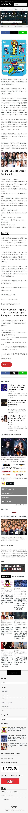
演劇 (4, 593)
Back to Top (14, 673)
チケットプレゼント (7, 501)
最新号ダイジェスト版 (8, 489)
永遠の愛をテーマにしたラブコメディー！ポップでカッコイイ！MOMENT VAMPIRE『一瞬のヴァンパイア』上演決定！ (7, 662)
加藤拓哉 (21, 624)
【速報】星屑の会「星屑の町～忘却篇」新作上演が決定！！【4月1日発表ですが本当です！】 (7, 631)
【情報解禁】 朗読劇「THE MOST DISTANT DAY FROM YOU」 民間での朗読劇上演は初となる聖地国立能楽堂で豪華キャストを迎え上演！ (20, 633)
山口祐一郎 (22, 653)
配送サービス (5, 497)
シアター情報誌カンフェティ (16, 9)
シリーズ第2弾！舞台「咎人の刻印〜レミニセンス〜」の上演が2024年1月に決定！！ (17, 402)
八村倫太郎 (23, 622)
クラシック (4, 698)
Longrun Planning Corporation (17, 810)
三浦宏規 (16, 653)
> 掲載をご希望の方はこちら (21, 504)
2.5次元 (17, 652)
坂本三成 (10, 655)
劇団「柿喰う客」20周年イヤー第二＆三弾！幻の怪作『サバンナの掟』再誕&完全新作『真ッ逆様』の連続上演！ (7, 599)
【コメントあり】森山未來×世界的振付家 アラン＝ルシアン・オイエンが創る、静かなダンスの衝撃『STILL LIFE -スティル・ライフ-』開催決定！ (20, 604)
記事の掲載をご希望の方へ (7, 758)
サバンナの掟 (5, 589)
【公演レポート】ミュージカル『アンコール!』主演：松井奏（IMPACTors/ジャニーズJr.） (16, 387)
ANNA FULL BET (6, 652)
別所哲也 (16, 624)
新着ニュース (4, 9)
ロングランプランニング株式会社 (10, 791)
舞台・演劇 (17, 22)
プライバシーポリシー (7, 795)
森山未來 (23, 596)
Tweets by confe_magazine (7, 545)
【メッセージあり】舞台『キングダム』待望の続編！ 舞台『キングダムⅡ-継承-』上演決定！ (20, 661)
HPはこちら (6, 364)
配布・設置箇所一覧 (7, 493)
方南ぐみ (12, 22)
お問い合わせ (5, 799)
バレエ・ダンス (6, 695)
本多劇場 (6, 591)
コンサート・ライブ (7, 702)
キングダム (22, 652)
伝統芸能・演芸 (6, 706)
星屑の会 (4, 622)
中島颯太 (18, 622)
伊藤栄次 (5, 655)
